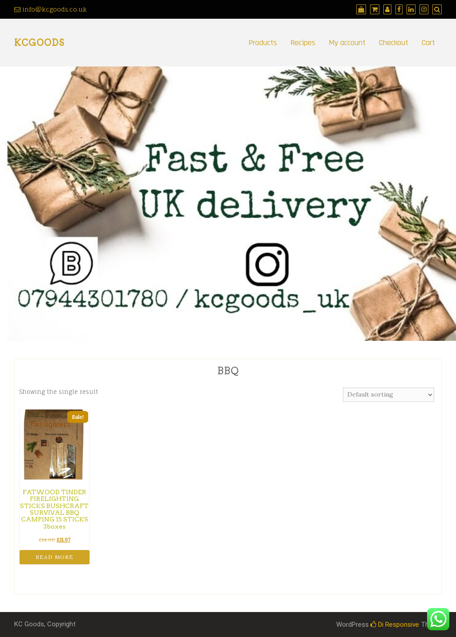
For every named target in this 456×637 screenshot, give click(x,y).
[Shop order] (388, 395)
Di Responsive (394, 624)
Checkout (393, 42)
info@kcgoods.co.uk (50, 9)
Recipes (302, 42)
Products (262, 42)
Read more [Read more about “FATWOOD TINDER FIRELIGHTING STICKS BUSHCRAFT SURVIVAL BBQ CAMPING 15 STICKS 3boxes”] (54, 557)
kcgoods (39, 42)
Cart (428, 42)
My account (347, 42)
